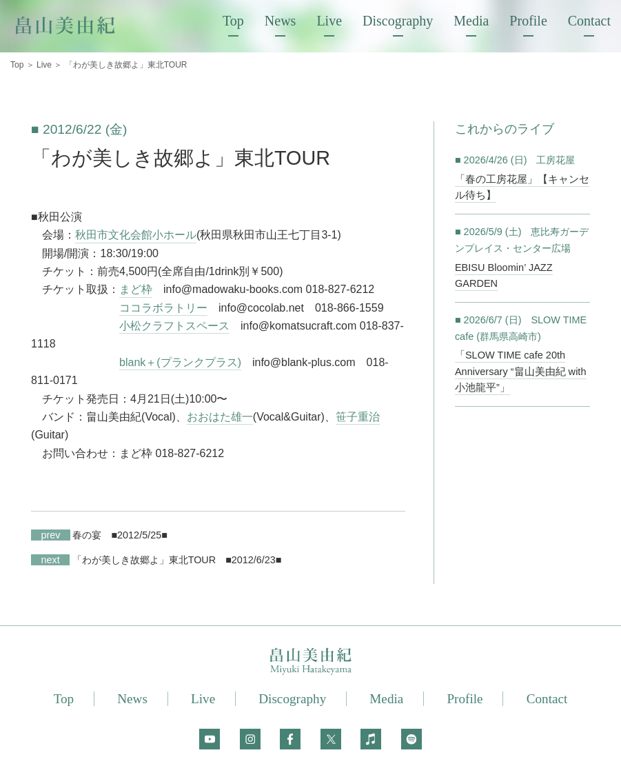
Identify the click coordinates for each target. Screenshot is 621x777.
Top (233, 20)
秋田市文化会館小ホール (135, 235)
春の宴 (66, 535)
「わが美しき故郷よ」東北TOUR (123, 559)
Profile (528, 20)
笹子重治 (358, 417)
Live (329, 20)
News (280, 20)
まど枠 (135, 289)
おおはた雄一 (220, 417)
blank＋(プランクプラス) (180, 362)
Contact (589, 20)
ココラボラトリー (163, 308)
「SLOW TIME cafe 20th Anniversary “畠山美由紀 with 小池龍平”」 (518, 370)
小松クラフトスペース (174, 326)
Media (471, 20)
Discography (398, 20)
